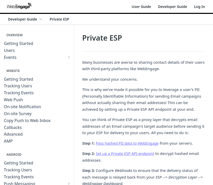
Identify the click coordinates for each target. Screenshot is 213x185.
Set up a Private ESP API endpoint (126, 153)
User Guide (141, 6)
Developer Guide (172, 6)
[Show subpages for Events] (69, 57)
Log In (199, 6)
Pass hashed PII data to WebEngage (128, 143)
